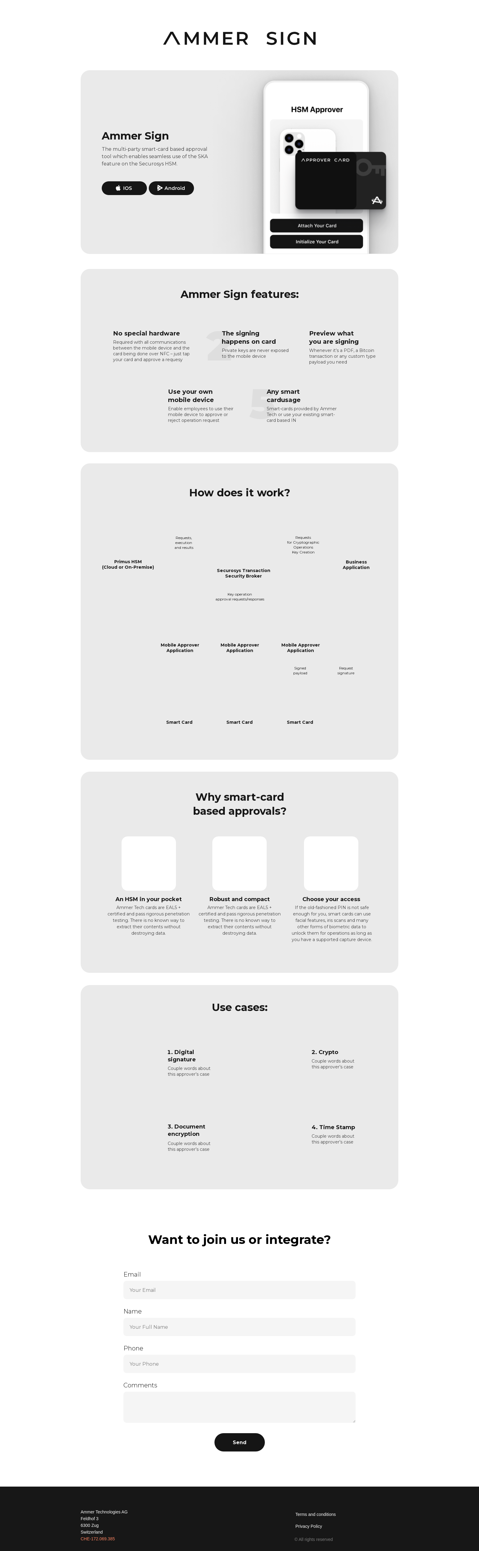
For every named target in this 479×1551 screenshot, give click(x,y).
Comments (140, 1385)
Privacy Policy (308, 1526)
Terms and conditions (315, 1514)
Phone (133, 1348)
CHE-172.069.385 (98, 1538)
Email (132, 1274)
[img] (379, 1516)
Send (240, 1442)
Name (132, 1311)
